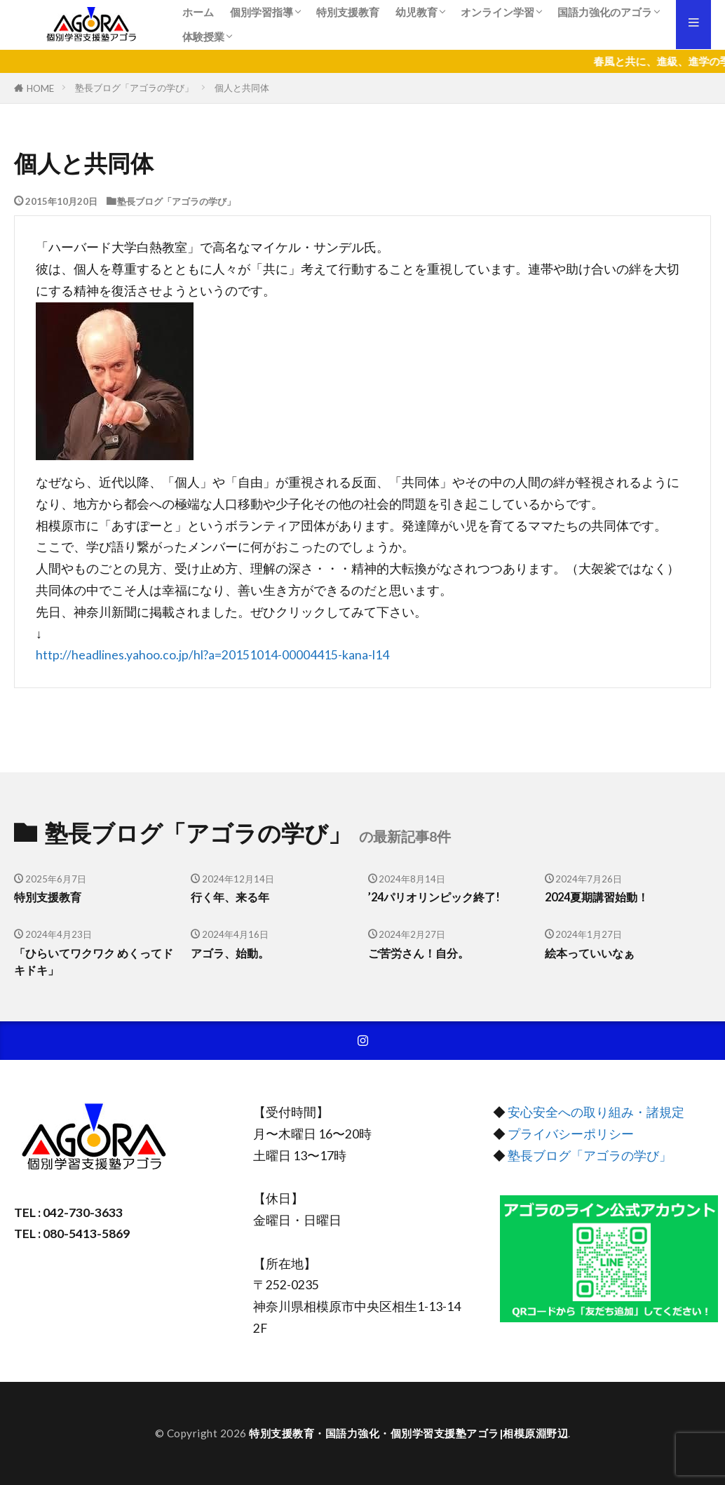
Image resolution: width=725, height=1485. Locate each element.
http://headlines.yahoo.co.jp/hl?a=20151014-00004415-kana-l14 (212, 654)
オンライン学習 (497, 12)
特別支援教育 (347, 12)
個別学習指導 (261, 12)
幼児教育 (416, 12)
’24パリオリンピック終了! (438, 897)
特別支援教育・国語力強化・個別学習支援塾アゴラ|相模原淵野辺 (409, 1433)
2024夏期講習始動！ (600, 897)
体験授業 (203, 36)
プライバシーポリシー (571, 1134)
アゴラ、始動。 (232, 953)
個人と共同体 (242, 87)
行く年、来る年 (232, 897)
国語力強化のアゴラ (604, 12)
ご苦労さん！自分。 (421, 953)
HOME (40, 88)
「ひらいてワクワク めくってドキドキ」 (92, 962)
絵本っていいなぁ (592, 953)
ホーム (198, 12)
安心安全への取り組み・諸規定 (596, 1113)
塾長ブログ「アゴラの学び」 (134, 87)
